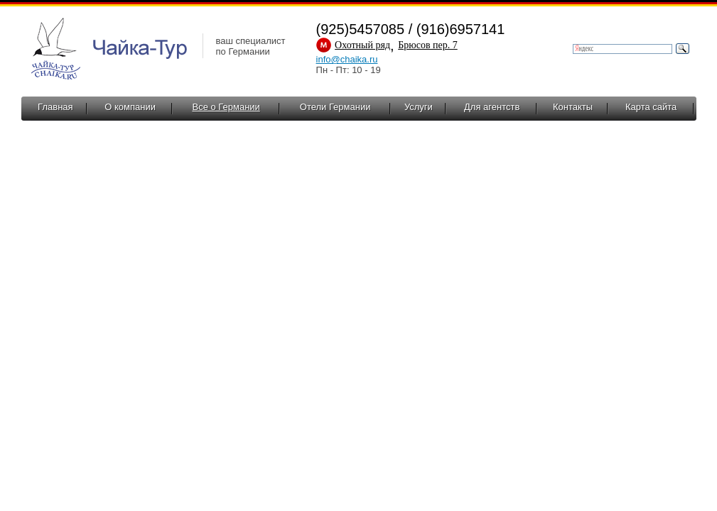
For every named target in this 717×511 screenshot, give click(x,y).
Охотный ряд (362, 45)
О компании (130, 106)
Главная (55, 106)
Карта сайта (650, 106)
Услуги (418, 106)
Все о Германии (226, 106)
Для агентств (491, 106)
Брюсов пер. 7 (428, 45)
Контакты (573, 106)
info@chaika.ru (347, 59)
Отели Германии (335, 106)
